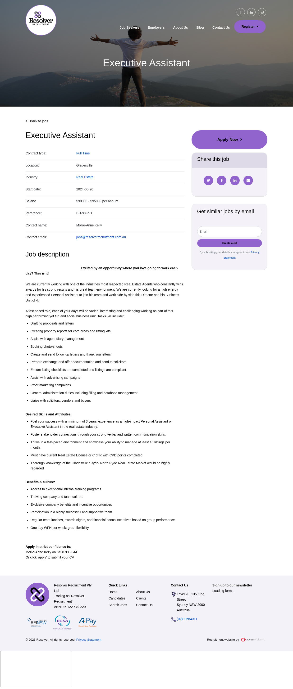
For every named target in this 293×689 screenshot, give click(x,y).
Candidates (117, 598)
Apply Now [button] (227, 139)
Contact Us (221, 27)
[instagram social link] (262, 12)
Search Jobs (118, 605)
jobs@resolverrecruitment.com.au (101, 237)
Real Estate (84, 177)
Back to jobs (38, 121)
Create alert (229, 243)
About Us (180, 27)
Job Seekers (129, 27)
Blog (200, 27)
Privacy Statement (88, 639)
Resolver (41, 20)
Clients (141, 598)
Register (249, 26)
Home (113, 592)
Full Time (83, 153)
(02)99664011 (187, 619)
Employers (156, 27)
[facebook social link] (241, 12)
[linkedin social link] (251, 12)
